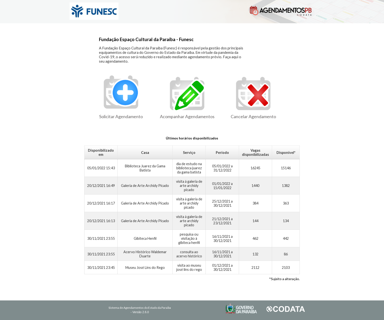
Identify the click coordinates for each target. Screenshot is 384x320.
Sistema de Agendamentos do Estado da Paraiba (139, 307)
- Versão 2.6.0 (140, 312)
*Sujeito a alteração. (284, 279)
